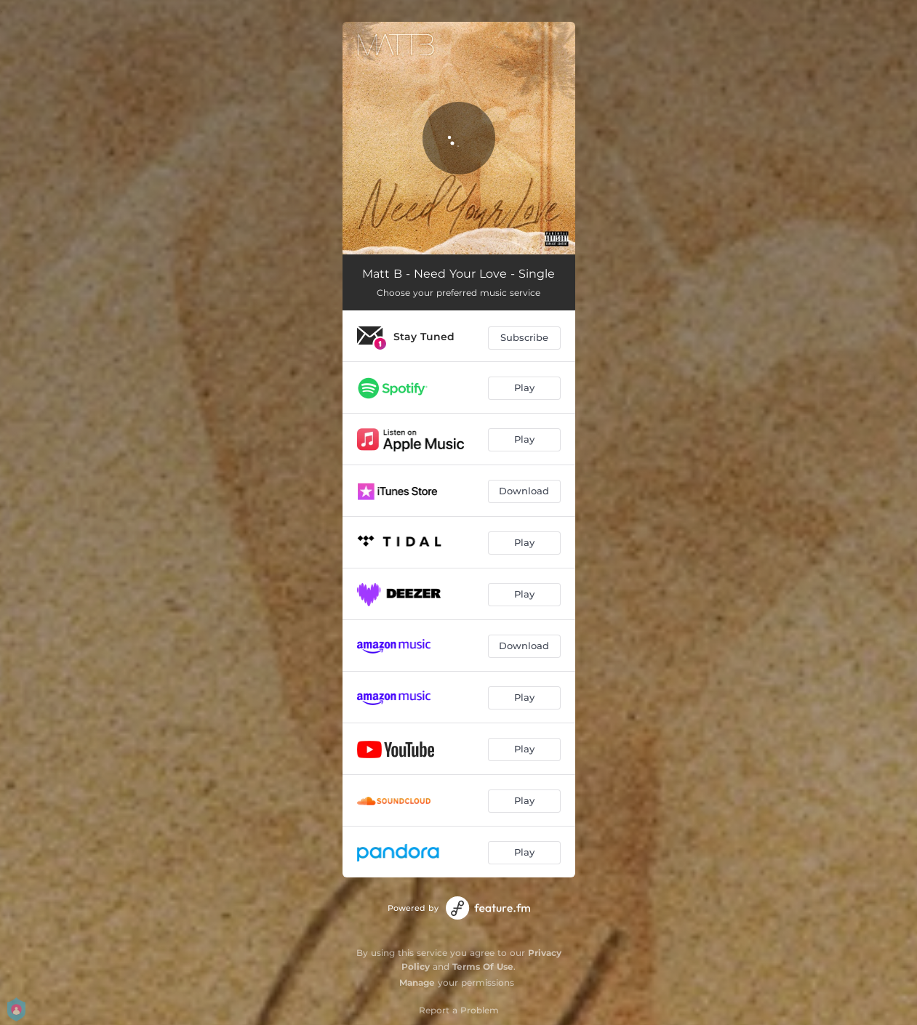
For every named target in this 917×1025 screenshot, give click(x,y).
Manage (417, 982)
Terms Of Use (482, 966)
